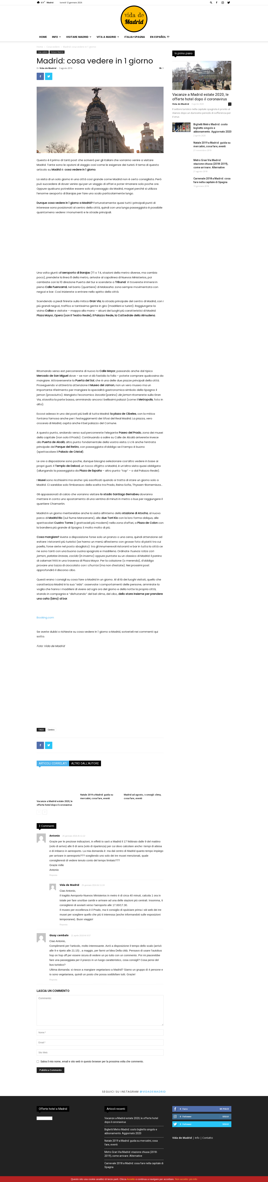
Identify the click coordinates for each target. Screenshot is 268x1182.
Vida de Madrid (48, 68)
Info (56, 37)
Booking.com (45, 617)
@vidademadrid (153, 1091)
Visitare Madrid (78, 37)
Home (43, 37)
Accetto (131, 1179)
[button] (211, 2)
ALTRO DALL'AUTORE (85, 763)
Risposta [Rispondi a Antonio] (53, 875)
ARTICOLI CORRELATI (53, 763)
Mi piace (224, 1108)
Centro (51, 729)
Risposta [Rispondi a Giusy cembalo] (53, 980)
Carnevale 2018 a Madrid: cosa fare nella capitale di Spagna (133, 1165)
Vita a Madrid (108, 37)
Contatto (207, 1137)
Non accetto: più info (186, 1179)
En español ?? (159, 37)
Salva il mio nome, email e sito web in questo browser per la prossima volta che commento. (92, 1061)
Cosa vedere (53, 46)
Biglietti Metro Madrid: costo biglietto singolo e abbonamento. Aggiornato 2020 (212, 128)
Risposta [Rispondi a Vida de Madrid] (63, 924)
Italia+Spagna (134, 37)
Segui (225, 1116)
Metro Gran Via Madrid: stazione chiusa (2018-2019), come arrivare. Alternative (210, 164)
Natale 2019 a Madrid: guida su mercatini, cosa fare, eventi (131, 1142)
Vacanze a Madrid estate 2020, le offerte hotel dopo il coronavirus (200, 96)
